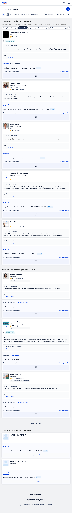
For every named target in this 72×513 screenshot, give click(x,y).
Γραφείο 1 (6, 63)
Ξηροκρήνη (22, 28)
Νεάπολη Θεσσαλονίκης (58, 28)
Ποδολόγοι (27, 504)
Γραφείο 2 (13, 302)
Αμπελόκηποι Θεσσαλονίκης (38, 28)
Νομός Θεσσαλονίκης (9, 28)
